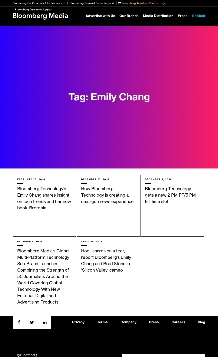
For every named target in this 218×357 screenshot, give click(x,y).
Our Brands (129, 16)
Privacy (78, 322)
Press (183, 16)
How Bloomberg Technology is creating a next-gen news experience (107, 195)
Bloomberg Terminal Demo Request (92, 3)
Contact (198, 16)
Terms (102, 322)
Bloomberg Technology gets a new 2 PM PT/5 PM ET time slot (170, 195)
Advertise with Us (100, 16)
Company (128, 322)
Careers (178, 322)
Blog (201, 322)
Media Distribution (158, 16)
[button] (40, 3)
